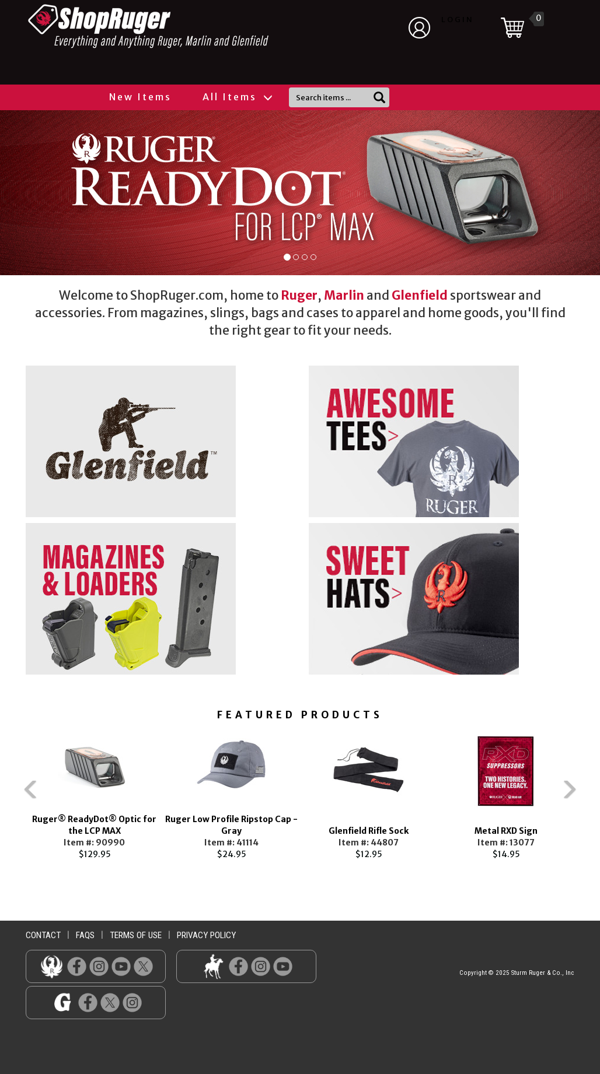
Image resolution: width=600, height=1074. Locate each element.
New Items (140, 97)
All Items (237, 97)
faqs (85, 935)
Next (592, 795)
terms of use (136, 935)
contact (43, 935)
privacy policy (206, 935)
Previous (8, 795)
